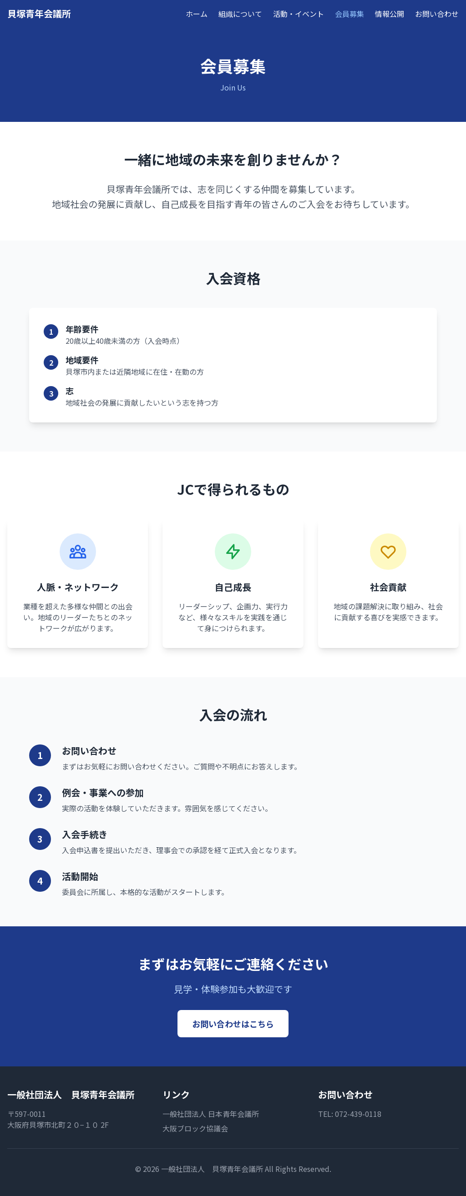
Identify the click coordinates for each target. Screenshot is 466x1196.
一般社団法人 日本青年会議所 (210, 1113)
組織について (240, 13)
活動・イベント (298, 13)
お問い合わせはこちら (233, 1024)
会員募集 (349, 13)
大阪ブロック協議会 (195, 1128)
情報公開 (389, 13)
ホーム (197, 13)
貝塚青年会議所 (39, 13)
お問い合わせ (437, 13)
